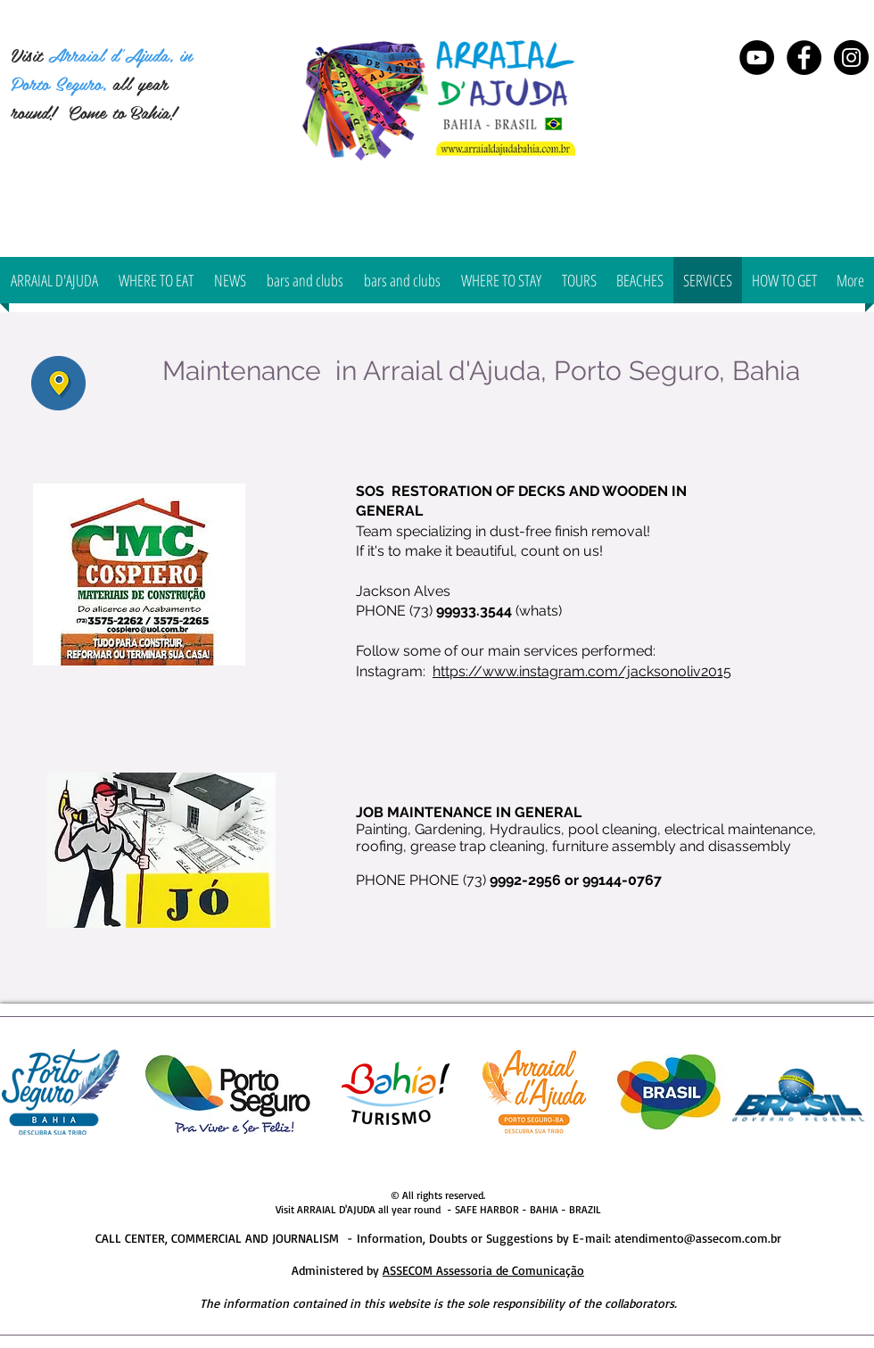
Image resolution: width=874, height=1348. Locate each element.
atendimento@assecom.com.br (697, 1237)
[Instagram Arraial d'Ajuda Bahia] (851, 57)
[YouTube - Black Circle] (756, 57)
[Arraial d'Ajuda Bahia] (804, 57)
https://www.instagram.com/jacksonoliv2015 (582, 671)
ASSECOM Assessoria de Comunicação (483, 1270)
